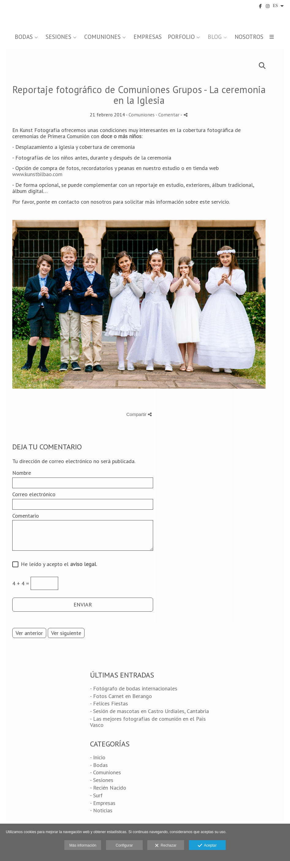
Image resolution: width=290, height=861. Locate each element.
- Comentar (168, 114)
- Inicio (97, 757)
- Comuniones (105, 772)
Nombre (21, 473)
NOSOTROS (249, 37)
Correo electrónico (33, 494)
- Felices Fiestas (109, 703)
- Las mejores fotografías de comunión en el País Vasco (148, 721)
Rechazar (165, 845)
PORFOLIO (181, 37)
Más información (82, 845)
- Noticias (101, 810)
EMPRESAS (148, 37)
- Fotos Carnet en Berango (121, 696)
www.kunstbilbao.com (37, 174)
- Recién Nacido (108, 787)
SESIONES (58, 37)
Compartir (138, 414)
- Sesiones (101, 780)
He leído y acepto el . (57, 564)
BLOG (215, 37)
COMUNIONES (102, 37)
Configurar (124, 845)
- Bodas (99, 764)
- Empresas (102, 802)
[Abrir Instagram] (268, 6)
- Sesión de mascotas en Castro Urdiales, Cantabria (149, 711)
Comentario (25, 516)
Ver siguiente (66, 632)
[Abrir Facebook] (261, 6)
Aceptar (207, 845)
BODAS (24, 37)
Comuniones (142, 114)
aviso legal (83, 564)
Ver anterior (29, 632)
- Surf (96, 795)
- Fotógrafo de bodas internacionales (133, 688)
